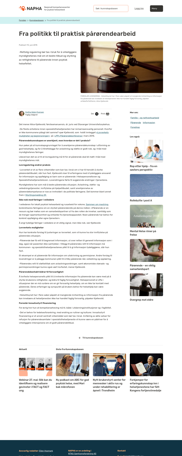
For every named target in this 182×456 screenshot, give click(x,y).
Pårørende (136, 122)
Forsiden (22, 20)
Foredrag (135, 127)
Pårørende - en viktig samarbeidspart (142, 267)
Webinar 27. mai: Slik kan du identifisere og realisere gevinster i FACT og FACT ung (35, 385)
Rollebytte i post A (141, 200)
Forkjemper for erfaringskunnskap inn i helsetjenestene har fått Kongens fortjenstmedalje (145, 385)
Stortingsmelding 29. (36, 195)
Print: (105, 113)
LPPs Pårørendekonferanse (68, 136)
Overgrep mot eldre (141, 299)
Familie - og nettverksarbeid (145, 117)
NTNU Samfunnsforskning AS (82, 453)
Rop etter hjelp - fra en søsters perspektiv (143, 168)
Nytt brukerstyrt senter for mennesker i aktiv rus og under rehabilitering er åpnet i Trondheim (109, 385)
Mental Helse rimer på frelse (143, 233)
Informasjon (149, 122)
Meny (156, 8)
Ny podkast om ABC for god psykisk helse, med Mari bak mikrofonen (72, 383)
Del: (95, 114)
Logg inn (139, 8)
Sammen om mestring (97, 204)
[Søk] (124, 8)
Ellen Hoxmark (46, 451)
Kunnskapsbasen (36, 20)
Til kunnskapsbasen (91, 337)
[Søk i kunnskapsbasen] (108, 8)
